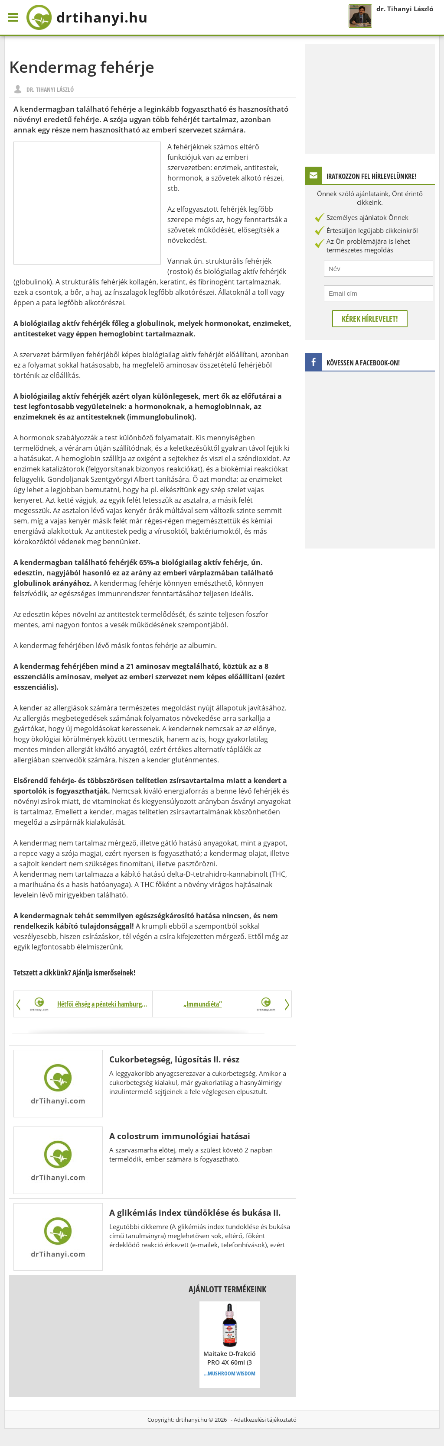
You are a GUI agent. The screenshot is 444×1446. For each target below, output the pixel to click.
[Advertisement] (87, 203)
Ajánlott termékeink (227, 1289)
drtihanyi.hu (191, 1419)
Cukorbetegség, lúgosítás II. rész (174, 1059)
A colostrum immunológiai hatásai (179, 1135)
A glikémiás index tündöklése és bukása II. (195, 1212)
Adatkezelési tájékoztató (265, 1419)
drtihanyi (87, 17)
